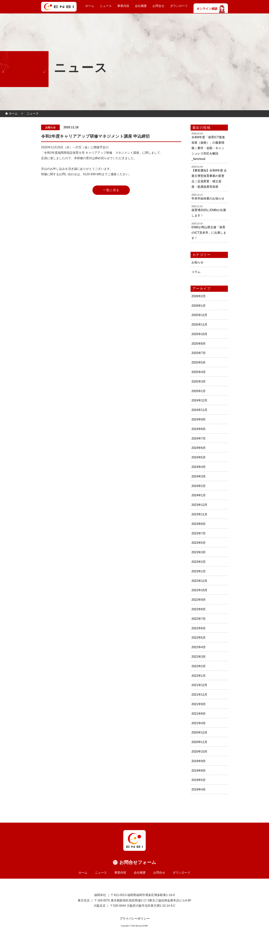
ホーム (89, 5)
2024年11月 (199, 409)
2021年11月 (199, 694)
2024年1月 (198, 495)
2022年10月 (199, 590)
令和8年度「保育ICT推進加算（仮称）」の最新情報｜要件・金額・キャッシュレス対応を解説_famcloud (208, 148)
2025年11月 (199, 324)
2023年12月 (199, 504)
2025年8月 (198, 343)
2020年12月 (199, 732)
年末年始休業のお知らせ (207, 198)
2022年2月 (198, 666)
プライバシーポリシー (134, 918)
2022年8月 (198, 609)
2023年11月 (199, 514)
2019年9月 (198, 761)
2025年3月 (198, 381)
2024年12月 (199, 400)
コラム (195, 271)
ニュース (106, 5)
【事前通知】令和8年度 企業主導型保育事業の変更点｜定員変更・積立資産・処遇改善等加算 (209, 178)
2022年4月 (198, 647)
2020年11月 (199, 742)
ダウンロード (179, 5)
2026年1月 (198, 305)
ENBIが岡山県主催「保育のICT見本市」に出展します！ (208, 233)
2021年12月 (199, 685)
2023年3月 (198, 552)
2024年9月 (198, 419)
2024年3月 (198, 476)
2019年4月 (198, 789)
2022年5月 (198, 637)
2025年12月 (199, 315)
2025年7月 (198, 353)
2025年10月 (199, 334)
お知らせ (197, 262)
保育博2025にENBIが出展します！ (208, 212)
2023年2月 (198, 561)
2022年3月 (198, 656)
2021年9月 (198, 704)
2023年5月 (198, 542)
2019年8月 (198, 770)
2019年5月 (198, 780)
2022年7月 (198, 618)
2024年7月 (198, 438)
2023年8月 (198, 523)
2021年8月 (198, 713)
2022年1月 (198, 675)
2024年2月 (198, 486)
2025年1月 (198, 391)
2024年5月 (198, 457)
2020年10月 (199, 751)
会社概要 (141, 5)
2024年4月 (198, 466)
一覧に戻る (111, 190)
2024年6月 (198, 447)
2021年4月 (198, 723)
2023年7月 (198, 533)
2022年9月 (198, 599)
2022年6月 (198, 628)
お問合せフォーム (137, 862)
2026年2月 (198, 296)
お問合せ (158, 5)
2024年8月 (198, 429)
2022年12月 (199, 580)
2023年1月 (198, 571)
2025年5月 (198, 362)
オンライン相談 (211, 8)
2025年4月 (198, 372)
